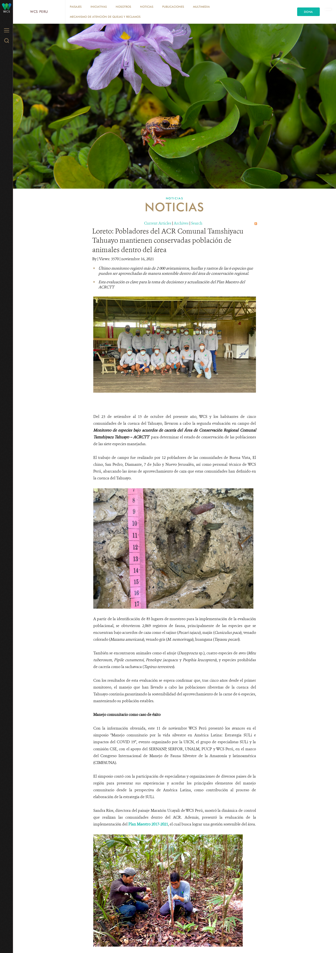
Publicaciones (173, 6)
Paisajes (76, 6)
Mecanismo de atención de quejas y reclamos (105, 16)
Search (196, 223)
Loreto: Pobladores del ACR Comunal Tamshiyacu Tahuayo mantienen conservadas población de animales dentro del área (167, 240)
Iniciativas (99, 6)
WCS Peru (39, 12)
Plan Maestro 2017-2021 (148, 824)
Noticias (146, 6)
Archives (181, 223)
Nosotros (123, 6)
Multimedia (201, 6)
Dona (308, 11)
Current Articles (157, 223)
